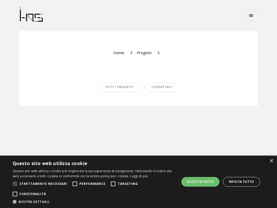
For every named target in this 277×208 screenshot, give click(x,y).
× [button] (271, 161)
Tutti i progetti (119, 87)
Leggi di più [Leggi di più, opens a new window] (139, 176)
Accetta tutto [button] (200, 182)
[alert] (138, 182)
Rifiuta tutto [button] (241, 182)
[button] (94, 201)
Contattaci (162, 87)
